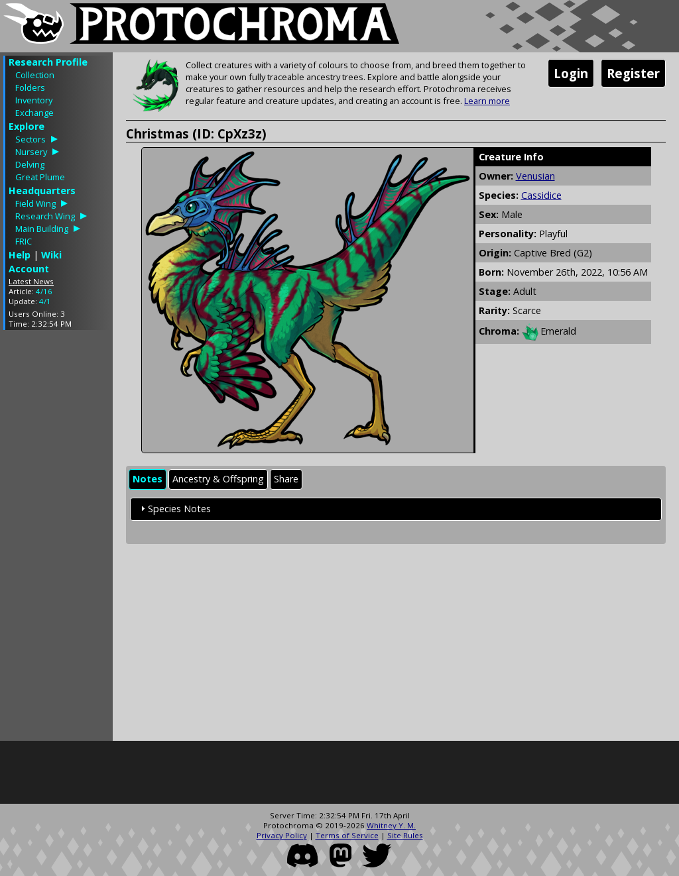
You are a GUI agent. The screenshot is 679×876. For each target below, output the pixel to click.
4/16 (44, 291)
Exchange (34, 113)
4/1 (45, 301)
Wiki (51, 254)
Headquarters (42, 190)
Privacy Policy (282, 835)
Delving (29, 164)
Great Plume (40, 177)
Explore (26, 126)
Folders (30, 87)
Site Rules (405, 835)
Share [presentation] (286, 478)
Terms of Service (347, 835)
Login (571, 73)
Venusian (535, 176)
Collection (34, 75)
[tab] (147, 479)
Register (633, 73)
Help (20, 254)
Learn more (487, 101)
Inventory (33, 100)
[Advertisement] (56, 539)
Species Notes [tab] (174, 508)
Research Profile (48, 62)
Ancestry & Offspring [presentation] (218, 478)
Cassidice (541, 195)
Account (29, 268)
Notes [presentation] (147, 478)
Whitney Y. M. (391, 825)
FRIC (23, 241)
